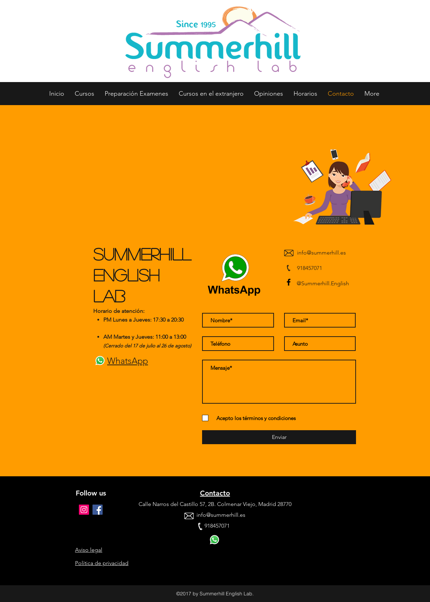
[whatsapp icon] (100, 360)
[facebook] (288, 282)
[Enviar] (279, 437)
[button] (84, 93)
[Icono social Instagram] (84, 510)
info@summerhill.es (321, 252)
